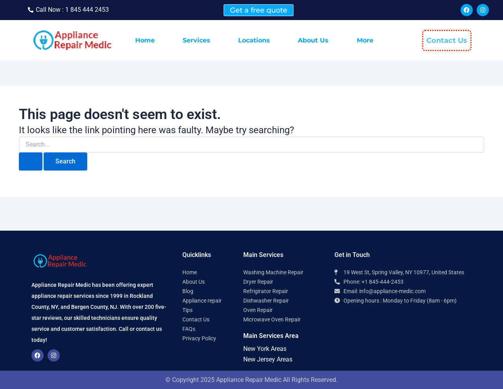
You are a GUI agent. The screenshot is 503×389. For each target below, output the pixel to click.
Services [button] (196, 40)
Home (145, 40)
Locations (254, 40)
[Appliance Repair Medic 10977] (403, 340)
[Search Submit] (30, 161)
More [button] (365, 40)
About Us (313, 40)
